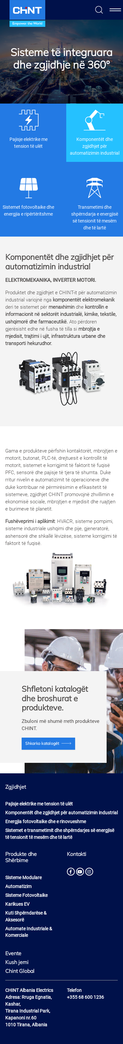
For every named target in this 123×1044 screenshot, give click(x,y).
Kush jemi (17, 962)
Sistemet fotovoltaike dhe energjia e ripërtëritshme (28, 197)
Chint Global (19, 971)
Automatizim (18, 886)
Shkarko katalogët (42, 743)
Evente (13, 953)
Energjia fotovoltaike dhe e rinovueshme (45, 821)
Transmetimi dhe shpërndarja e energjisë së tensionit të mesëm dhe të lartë (94, 203)
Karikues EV (17, 904)
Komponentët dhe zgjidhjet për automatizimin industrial (94, 132)
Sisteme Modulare (23, 877)
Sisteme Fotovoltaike (26, 895)
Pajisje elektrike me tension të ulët (29, 129)
